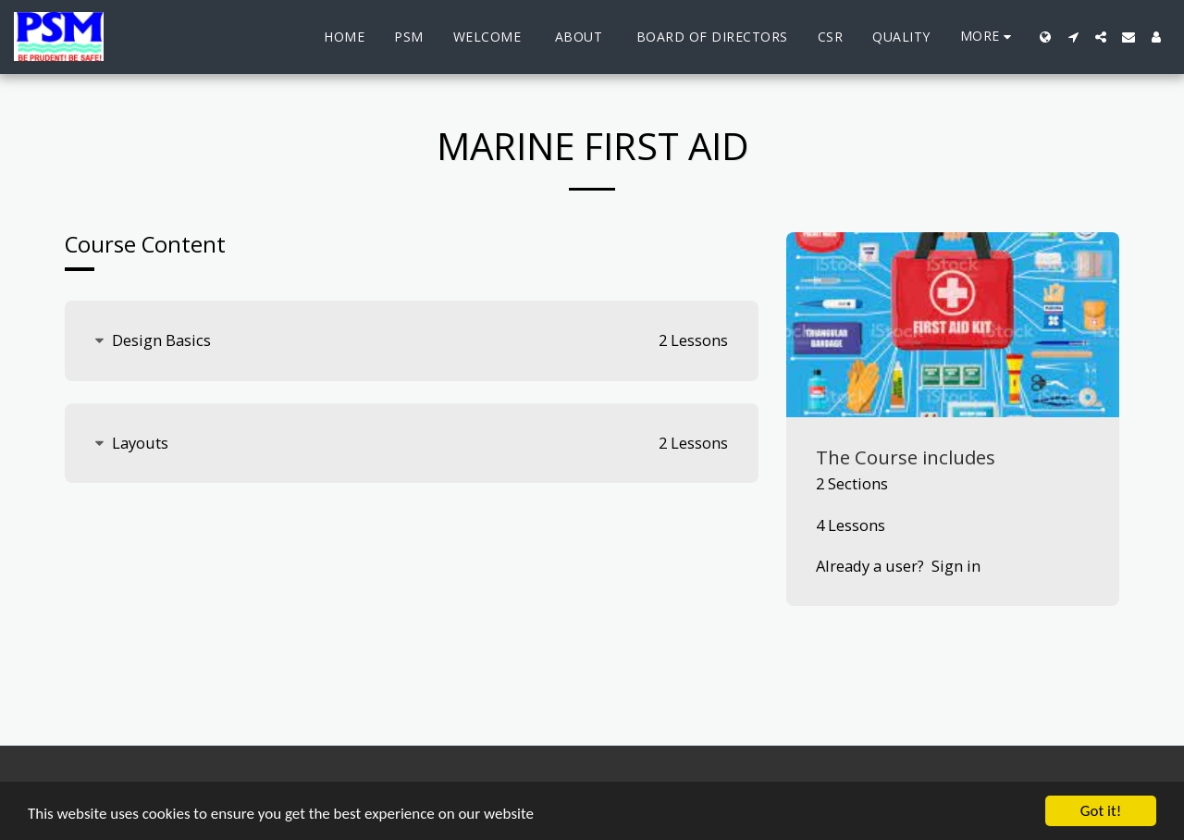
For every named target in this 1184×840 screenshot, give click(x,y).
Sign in (955, 565)
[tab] (412, 341)
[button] (1073, 37)
